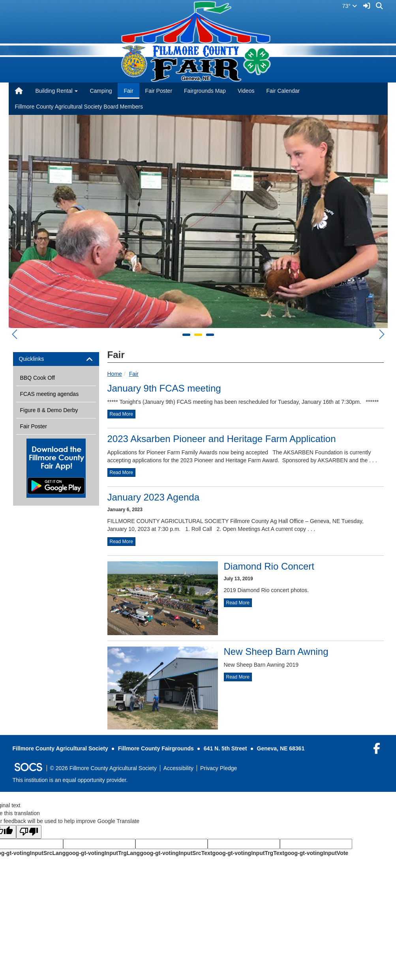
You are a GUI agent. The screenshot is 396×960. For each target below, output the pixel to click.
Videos (246, 91)
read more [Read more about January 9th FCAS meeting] (121, 414)
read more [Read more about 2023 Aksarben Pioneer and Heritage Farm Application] (121, 472)
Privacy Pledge (218, 768)
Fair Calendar (283, 91)
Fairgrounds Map (205, 91)
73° (349, 6)
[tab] (56, 359)
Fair (128, 91)
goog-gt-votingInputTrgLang (103, 853)
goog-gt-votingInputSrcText (176, 853)
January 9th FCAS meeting (164, 388)
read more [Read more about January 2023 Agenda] (121, 541)
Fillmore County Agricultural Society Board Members (79, 106)
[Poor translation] (28, 832)
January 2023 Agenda (153, 497)
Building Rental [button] (56, 91)
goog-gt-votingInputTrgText (248, 853)
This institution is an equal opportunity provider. (70, 780)
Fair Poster (158, 91)
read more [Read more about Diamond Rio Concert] (238, 603)
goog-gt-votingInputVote (316, 853)
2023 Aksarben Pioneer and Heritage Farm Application (221, 438)
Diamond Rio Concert (269, 566)
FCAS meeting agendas (49, 394)
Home (114, 374)
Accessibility (178, 768)
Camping (101, 91)
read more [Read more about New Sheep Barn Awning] (238, 677)
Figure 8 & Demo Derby (49, 410)
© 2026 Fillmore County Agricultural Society (103, 768)
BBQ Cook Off (37, 378)
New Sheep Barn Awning (276, 651)
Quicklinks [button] (38, 359)
